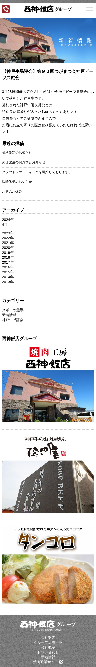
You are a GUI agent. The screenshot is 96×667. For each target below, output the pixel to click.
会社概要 (48, 647)
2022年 (8, 238)
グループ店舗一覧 (48, 642)
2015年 (8, 272)
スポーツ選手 (13, 310)
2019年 (8, 252)
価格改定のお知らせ (17, 152)
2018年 (8, 257)
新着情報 (9, 315)
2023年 (8, 233)
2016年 (8, 267)
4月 (5, 225)
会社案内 (48, 637)
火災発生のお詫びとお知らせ (23, 162)
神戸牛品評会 (13, 320)
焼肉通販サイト (45, 662)
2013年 (8, 282)
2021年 (8, 243)
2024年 (8, 220)
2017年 (8, 262)
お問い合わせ (48, 652)
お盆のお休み (12, 192)
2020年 (8, 248)
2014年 (8, 277)
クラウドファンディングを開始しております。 (37, 172)
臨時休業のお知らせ (17, 182)
